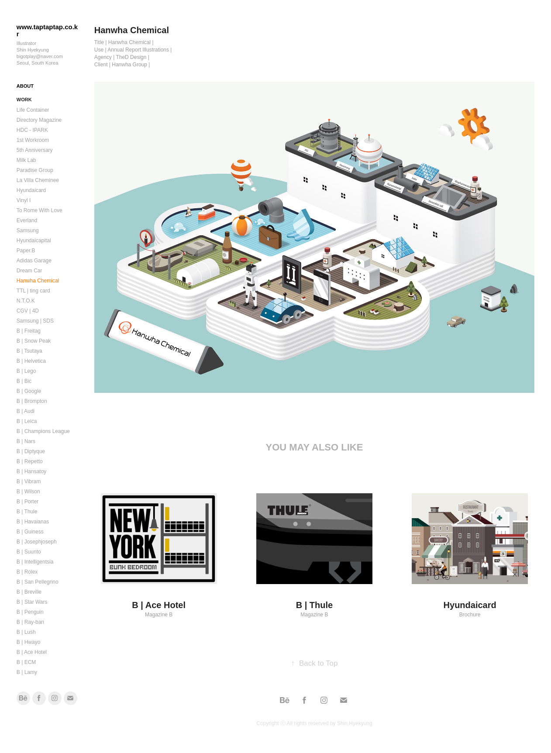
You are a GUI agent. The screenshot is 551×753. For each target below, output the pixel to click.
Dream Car (29, 271)
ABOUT (25, 86)
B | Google (29, 391)
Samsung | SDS (35, 321)
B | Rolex (27, 572)
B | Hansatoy (31, 471)
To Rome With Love (39, 210)
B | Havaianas (33, 522)
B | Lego (26, 371)
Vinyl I (24, 200)
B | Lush (26, 632)
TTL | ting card (33, 291)
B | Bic (24, 381)
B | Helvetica (31, 361)
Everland (27, 220)
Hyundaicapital (34, 240)
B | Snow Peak (34, 341)
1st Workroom (33, 140)
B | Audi (25, 411)
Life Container (33, 110)
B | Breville (29, 592)
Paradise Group (35, 170)
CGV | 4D (28, 311)
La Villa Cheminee (38, 180)
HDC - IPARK (32, 130)
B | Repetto (30, 461)
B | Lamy (27, 672)
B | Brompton (32, 401)
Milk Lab (26, 160)
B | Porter (27, 502)
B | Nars (26, 441)
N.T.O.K (26, 301)
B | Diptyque (31, 451)
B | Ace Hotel (32, 652)
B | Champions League (43, 431)
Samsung (28, 230)
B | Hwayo (28, 642)
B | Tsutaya (29, 351)
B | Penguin (30, 612)
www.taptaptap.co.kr (47, 30)
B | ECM (26, 662)
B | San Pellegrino (38, 582)
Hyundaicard (31, 190)
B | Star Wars (32, 602)
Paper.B (26, 251)
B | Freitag (29, 331)
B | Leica (27, 421)
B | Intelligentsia (35, 562)
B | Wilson (28, 491)
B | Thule (27, 512)
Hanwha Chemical (38, 281)
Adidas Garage (34, 261)
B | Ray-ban (30, 622)
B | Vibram (29, 481)
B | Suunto (29, 552)
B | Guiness (30, 532)
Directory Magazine (39, 120)
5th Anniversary (35, 150)
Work (24, 99)
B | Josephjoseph (37, 542)
